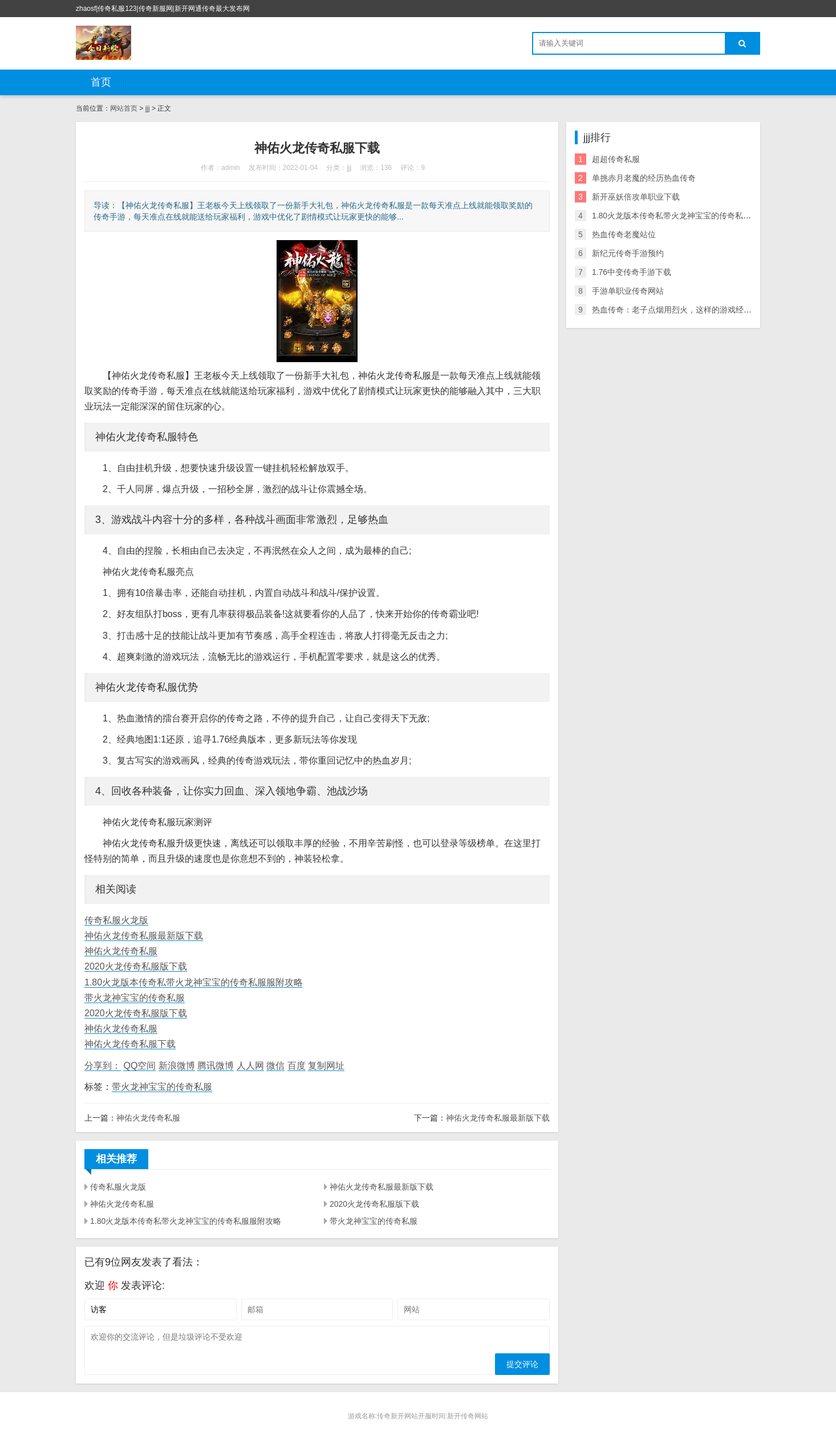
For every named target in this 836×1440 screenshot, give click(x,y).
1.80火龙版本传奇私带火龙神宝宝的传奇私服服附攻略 (193, 982)
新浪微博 (177, 1065)
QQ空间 (139, 1065)
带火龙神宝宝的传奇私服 (134, 998)
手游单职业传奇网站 (628, 290)
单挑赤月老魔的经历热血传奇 (644, 177)
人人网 (250, 1065)
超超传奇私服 (616, 159)
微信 (275, 1065)
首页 (101, 82)
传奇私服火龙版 (116, 920)
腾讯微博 (215, 1065)
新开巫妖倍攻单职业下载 (636, 196)
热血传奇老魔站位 (624, 234)
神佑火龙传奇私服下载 (130, 1044)
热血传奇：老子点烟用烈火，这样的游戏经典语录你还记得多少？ (707, 309)
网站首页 (123, 108)
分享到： (102, 1065)
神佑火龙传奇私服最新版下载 (143, 935)
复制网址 (326, 1065)
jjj (147, 108)
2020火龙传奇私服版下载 (135, 966)
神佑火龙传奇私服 (120, 951)
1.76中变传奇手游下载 (631, 272)
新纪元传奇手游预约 (628, 253)
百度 (296, 1065)
